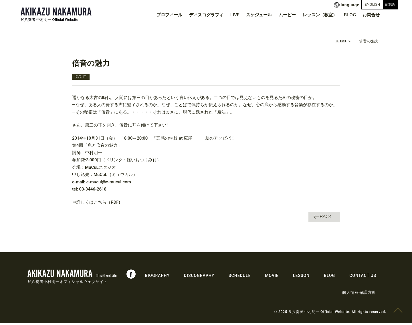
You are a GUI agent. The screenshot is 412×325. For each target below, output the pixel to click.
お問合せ (370, 14)
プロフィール (158, 14)
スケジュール (253, 14)
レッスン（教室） (316, 14)
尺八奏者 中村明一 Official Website (49, 19)
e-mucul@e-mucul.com (108, 183)
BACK (325, 218)
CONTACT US (362, 277)
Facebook (131, 275)
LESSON (301, 277)
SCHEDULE (240, 277)
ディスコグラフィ (197, 14)
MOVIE (272, 277)
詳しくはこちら (91, 203)
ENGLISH (352, 4)
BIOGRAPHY (157, 277)
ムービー (282, 14)
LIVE (226, 14)
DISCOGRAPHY (199, 277)
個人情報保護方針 (359, 294)
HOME (341, 43)
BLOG (348, 14)
